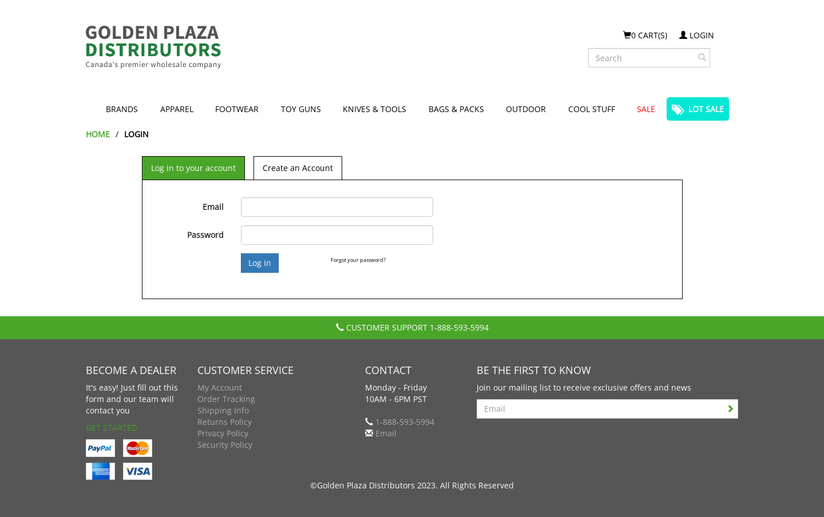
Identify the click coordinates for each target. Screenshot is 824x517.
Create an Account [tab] (298, 167)
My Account (219, 387)
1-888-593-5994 (459, 327)
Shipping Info (223, 410)
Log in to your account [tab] (193, 167)
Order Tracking (226, 398)
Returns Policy (224, 421)
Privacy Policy (222, 433)
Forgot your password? (358, 260)
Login (696, 35)
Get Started (111, 427)
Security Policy (224, 444)
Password (205, 234)
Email (213, 206)
